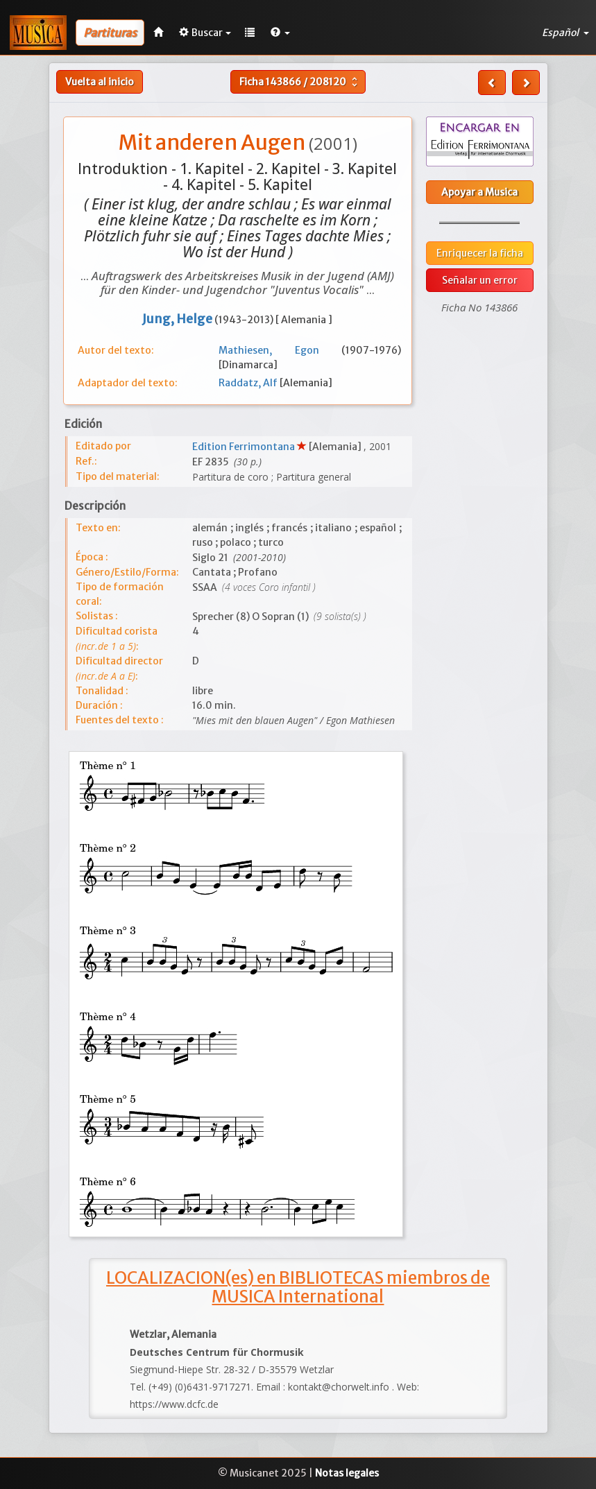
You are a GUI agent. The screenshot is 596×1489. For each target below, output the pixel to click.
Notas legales (347, 1473)
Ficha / (300, 82)
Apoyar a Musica (479, 192)
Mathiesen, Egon (280, 350)
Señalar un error (480, 280)
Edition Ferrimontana (244, 446)
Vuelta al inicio (99, 82)
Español (565, 32)
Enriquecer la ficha (479, 253)
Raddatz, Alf (249, 383)
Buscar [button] (205, 32)
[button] (280, 32)
